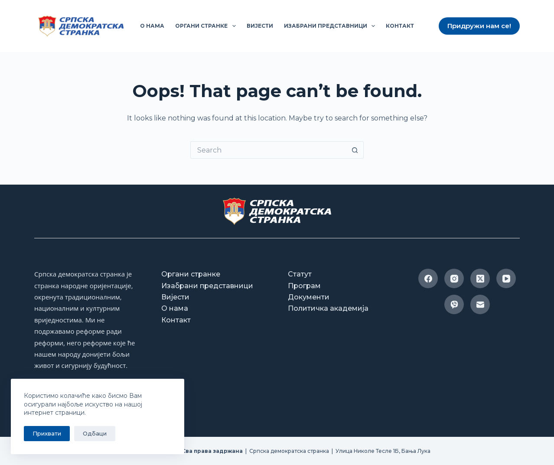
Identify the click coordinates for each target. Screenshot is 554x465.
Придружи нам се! (479, 26)
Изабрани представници (331, 26)
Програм (304, 286)
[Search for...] (268, 150)
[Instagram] (454, 278)
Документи (308, 297)
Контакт (400, 26)
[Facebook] (428, 278)
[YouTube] (506, 278)
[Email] (480, 304)
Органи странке (207, 26)
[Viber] (454, 304)
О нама (152, 26)
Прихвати (47, 433)
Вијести (260, 26)
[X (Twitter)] (480, 278)
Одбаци (95, 433)
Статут (300, 274)
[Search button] (355, 150)
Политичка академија (328, 308)
